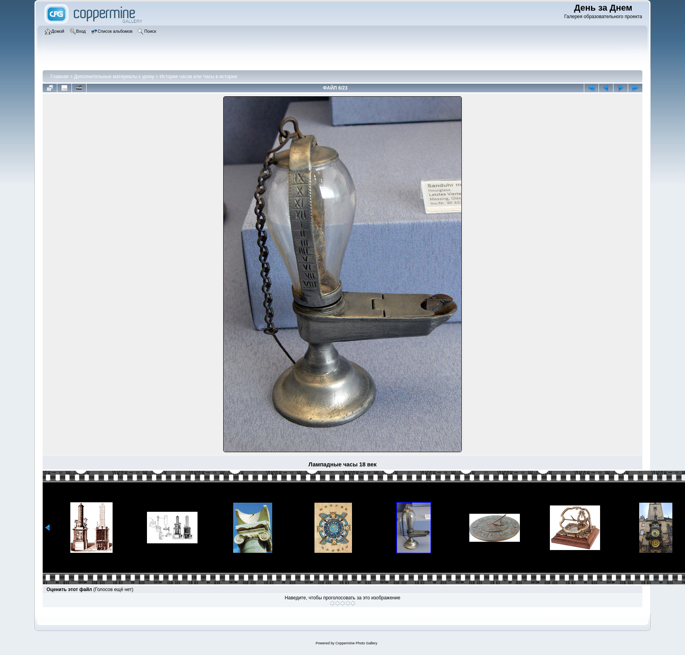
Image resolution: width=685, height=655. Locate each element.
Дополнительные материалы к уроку (114, 76)
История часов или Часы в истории (198, 76)
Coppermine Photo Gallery (356, 643)
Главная (60, 76)
